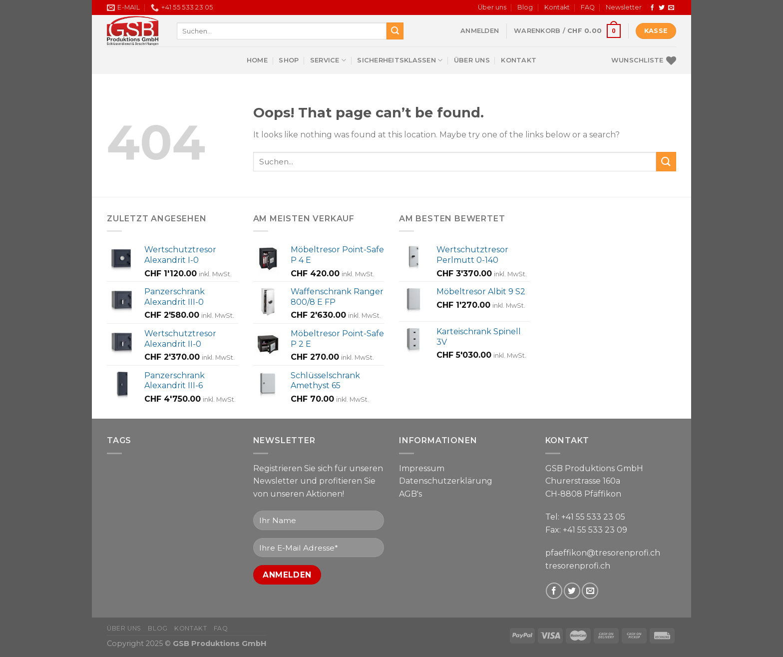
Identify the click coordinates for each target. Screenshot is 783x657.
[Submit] (395, 30)
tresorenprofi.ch (577, 566)
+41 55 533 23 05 (593, 517)
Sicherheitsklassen (399, 60)
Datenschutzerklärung (445, 481)
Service (328, 60)
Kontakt (557, 7)
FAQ (588, 7)
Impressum (421, 468)
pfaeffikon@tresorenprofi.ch (602, 553)
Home (257, 60)
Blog (525, 7)
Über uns (492, 7)
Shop (289, 60)
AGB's (410, 494)
